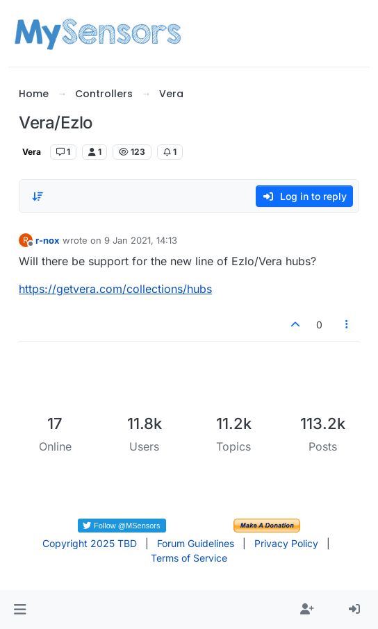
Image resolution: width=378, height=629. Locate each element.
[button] (20, 609)
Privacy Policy (286, 543)
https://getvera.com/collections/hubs (115, 289)
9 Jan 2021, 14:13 (140, 240)
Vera (31, 151)
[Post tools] (346, 324)
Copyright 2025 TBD (89, 543)
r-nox (47, 240)
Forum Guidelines (195, 543)
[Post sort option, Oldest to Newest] (37, 196)
